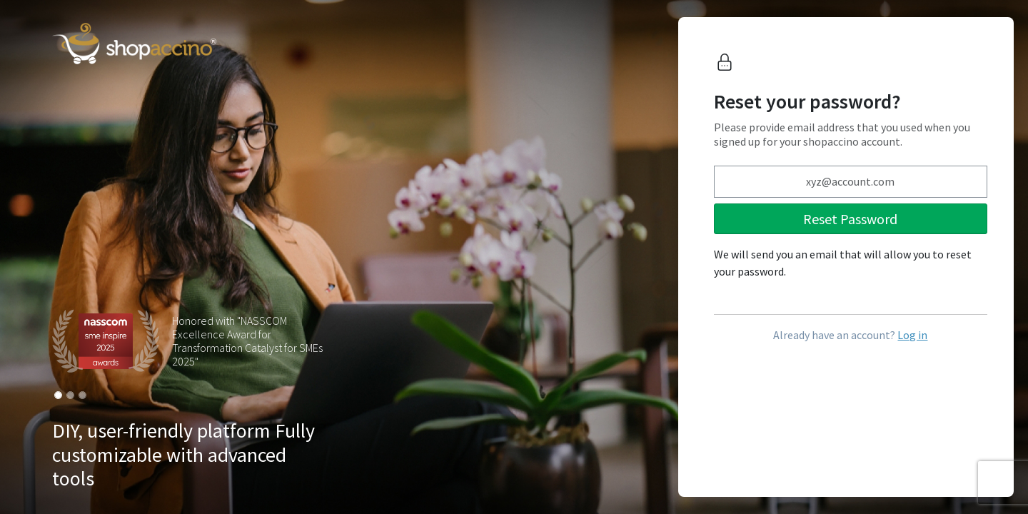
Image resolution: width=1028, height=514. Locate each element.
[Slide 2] (70, 395)
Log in (912, 335)
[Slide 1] (58, 395)
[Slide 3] (82, 395)
